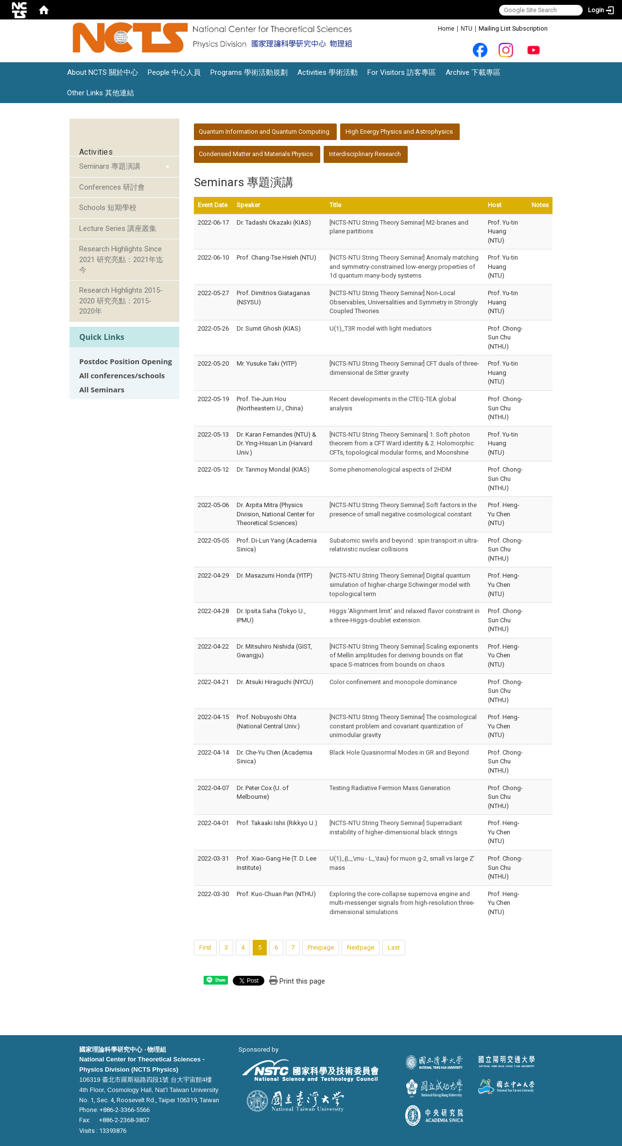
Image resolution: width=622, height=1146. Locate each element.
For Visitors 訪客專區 (401, 72)
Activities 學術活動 (327, 72)
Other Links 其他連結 (100, 92)
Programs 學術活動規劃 (249, 72)
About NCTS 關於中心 (102, 72)
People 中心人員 (174, 72)
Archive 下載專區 (473, 72)
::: (433, 28)
